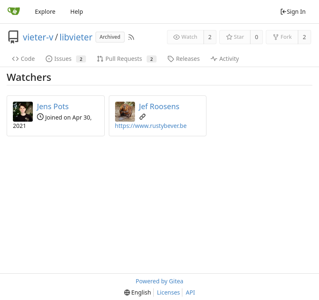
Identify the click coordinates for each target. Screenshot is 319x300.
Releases (183, 58)
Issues (66, 58)
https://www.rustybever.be (151, 126)
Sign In (293, 11)
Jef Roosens (159, 106)
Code (23, 58)
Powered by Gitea (160, 281)
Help (76, 11)
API (190, 292)
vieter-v (38, 37)
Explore (45, 11)
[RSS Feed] (131, 37)
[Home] (13, 12)
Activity (225, 58)
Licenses (168, 292)
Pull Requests (127, 58)
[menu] (137, 292)
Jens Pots (53, 106)
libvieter (75, 37)
